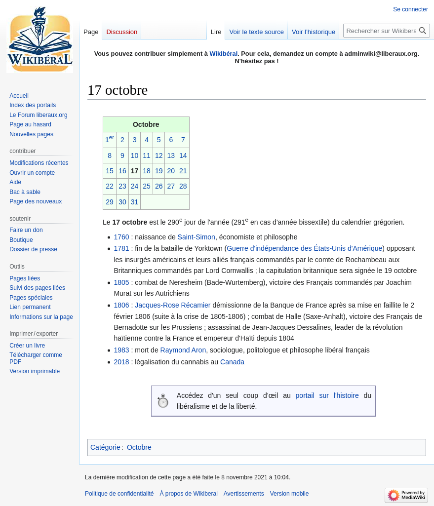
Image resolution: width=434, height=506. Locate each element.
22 (110, 186)
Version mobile (289, 493)
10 (135, 155)
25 (147, 186)
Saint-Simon (196, 237)
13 (171, 155)
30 (122, 202)
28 (183, 186)
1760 (121, 237)
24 (135, 186)
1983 (121, 350)
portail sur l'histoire (327, 395)
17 (135, 171)
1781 (121, 248)
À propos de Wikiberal (188, 493)
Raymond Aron (183, 350)
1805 (121, 282)
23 (122, 186)
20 (171, 171)
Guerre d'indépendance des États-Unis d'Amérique (304, 248)
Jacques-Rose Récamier (172, 305)
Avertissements (244, 493)
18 (147, 171)
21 (183, 171)
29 (110, 202)
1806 (121, 305)
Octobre (139, 447)
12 (159, 155)
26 (159, 186)
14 (183, 155)
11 (147, 155)
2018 (121, 362)
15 (110, 171)
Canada (232, 362)
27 (171, 186)
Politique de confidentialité (119, 493)
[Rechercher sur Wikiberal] (386, 31)
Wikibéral (223, 53)
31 (135, 202)
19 (159, 171)
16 (122, 171)
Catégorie (105, 447)
